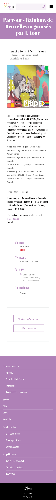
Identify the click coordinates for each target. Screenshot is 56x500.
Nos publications (9, 454)
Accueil (14, 51)
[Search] (31, 7)
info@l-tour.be (13, 218)
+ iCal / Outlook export (28, 328)
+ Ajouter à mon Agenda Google (28, 319)
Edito (5, 406)
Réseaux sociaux (12, 446)
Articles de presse (13, 433)
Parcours (41, 51)
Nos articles (10, 474)
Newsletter (7, 419)
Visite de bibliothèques (15, 379)
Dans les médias (9, 427)
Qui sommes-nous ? (11, 366)
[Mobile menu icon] (51, 6)
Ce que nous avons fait (15, 461)
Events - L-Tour (27, 51)
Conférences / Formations (16, 392)
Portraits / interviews (14, 467)
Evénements (10, 385)
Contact (6, 413)
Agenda (6, 400)
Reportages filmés (13, 440)
